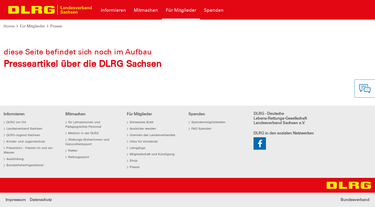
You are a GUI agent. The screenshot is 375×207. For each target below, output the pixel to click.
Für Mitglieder (32, 26)
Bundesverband (355, 199)
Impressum (16, 199)
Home (9, 26)
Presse (56, 26)
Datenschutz (41, 199)
